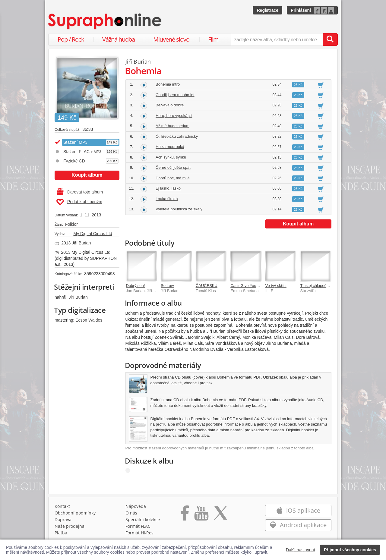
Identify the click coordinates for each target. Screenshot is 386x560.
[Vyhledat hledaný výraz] (330, 39)
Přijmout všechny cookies (350, 549)
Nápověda (135, 506)
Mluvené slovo (171, 39)
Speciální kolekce (142, 519)
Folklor (71, 224)
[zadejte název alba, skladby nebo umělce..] (277, 39)
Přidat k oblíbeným (79, 202)
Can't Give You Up (246, 285)
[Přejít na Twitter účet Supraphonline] (220, 515)
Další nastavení (300, 549)
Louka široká (167, 199)
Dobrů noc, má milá (173, 178)
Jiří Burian (78, 297)
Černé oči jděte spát (173, 167)
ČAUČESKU (206, 285)
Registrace (267, 10)
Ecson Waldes (88, 320)
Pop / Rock (71, 39)
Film (213, 39)
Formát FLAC (137, 526)
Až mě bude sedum (172, 126)
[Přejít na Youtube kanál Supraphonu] (201, 515)
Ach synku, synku (171, 157)
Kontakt (62, 506)
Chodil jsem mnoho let (175, 95)
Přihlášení (301, 10)
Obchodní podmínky (75, 513)
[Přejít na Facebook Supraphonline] (184, 515)
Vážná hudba (118, 39)
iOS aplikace (298, 510)
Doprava (63, 519)
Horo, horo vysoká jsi (174, 115)
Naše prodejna (69, 526)
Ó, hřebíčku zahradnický (177, 136)
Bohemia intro (168, 84)
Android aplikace (298, 525)
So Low (167, 285)
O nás (131, 513)
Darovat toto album (80, 192)
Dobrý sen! (135, 285)
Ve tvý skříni (275, 285)
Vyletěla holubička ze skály (179, 209)
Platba (61, 533)
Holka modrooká (170, 146)
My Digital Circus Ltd (92, 233)
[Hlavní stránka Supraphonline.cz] (105, 21)
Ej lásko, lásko (168, 188)
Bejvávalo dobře (170, 105)
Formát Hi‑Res (139, 533)
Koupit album (86, 175)
